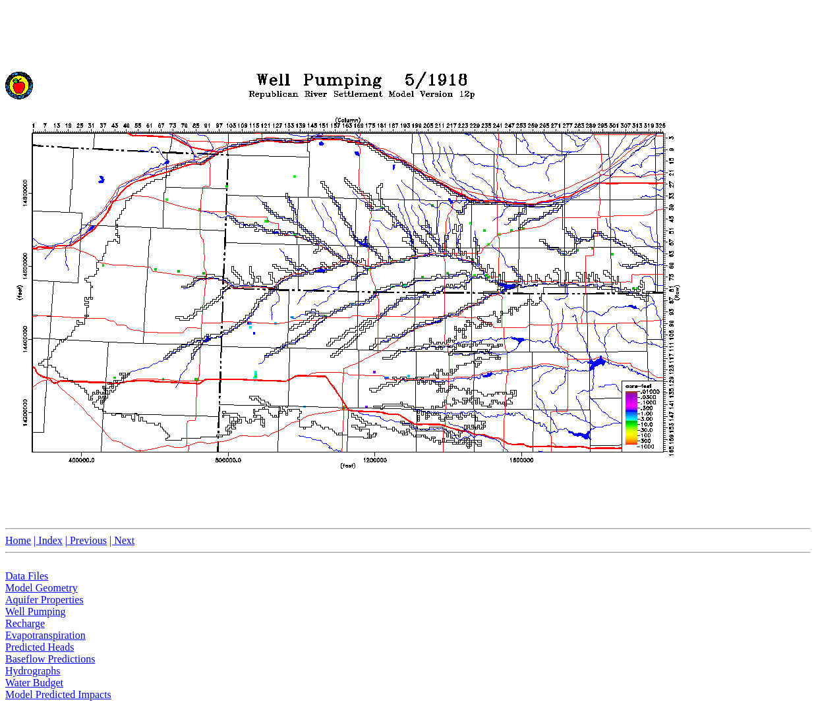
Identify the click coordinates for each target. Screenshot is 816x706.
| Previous (86, 540)
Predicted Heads (39, 647)
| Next (121, 540)
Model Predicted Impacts (58, 694)
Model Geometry (41, 587)
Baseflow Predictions (50, 659)
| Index (48, 540)
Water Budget (34, 682)
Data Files (26, 576)
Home (18, 540)
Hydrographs (33, 670)
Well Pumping (35, 611)
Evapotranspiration (45, 635)
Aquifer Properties (44, 599)
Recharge (25, 623)
